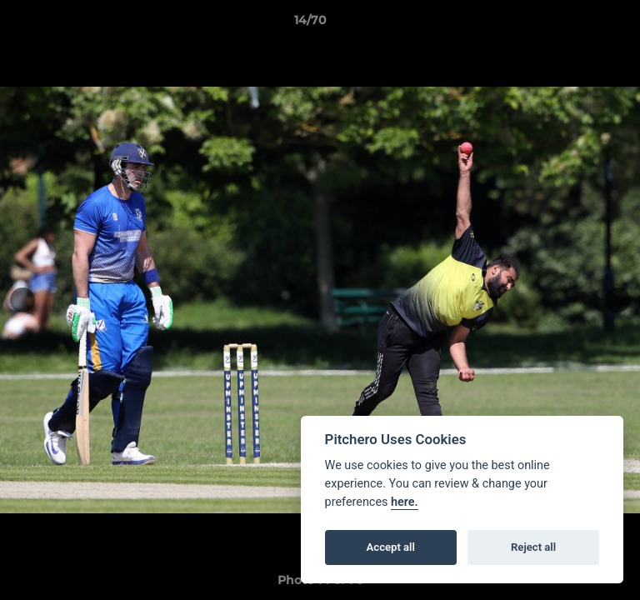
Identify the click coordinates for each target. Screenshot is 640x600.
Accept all (391, 547)
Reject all (533, 547)
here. (404, 502)
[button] (580, 24)
